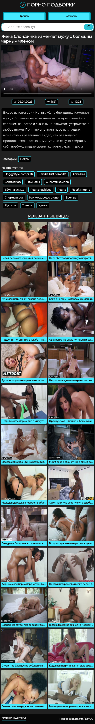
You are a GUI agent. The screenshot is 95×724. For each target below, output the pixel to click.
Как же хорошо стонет (44, 197)
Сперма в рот (14, 197)
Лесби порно (81, 189)
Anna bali (78, 174)
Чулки (42, 205)
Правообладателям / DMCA (76, 718)
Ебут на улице (14, 189)
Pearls (61, 189)
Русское (10, 205)
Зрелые (71, 197)
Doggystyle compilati (19, 174)
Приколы (33, 182)
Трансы (27, 205)
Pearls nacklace (40, 189)
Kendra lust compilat (52, 174)
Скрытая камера (57, 182)
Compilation (13, 182)
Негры (24, 159)
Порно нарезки (14, 718)
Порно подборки (48, 5)
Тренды (24, 16)
